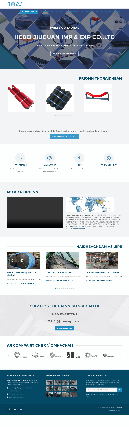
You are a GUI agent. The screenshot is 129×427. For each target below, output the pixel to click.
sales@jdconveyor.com (16, 409)
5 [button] (63, 123)
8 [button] (70, 123)
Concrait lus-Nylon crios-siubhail (102, 284)
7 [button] (68, 123)
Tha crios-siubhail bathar (59, 284)
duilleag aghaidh (29, 12)
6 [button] (65, 123)
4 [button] (61, 123)
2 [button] (57, 123)
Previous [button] (8, 367)
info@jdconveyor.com (16, 406)
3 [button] (59, 123)
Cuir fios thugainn (104, 12)
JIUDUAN (119, 422)
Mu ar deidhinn (46, 12)
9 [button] (72, 123)
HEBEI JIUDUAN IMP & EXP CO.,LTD (18, 393)
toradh (59, 12)
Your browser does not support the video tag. (35, 220)
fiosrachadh (87, 12)
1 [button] (55, 123)
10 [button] (74, 123)
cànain (118, 12)
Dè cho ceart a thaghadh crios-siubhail (22, 286)
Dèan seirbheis (72, 12)
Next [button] (120, 367)
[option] (26, 102)
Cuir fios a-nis (64, 340)
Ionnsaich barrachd (64, 54)
